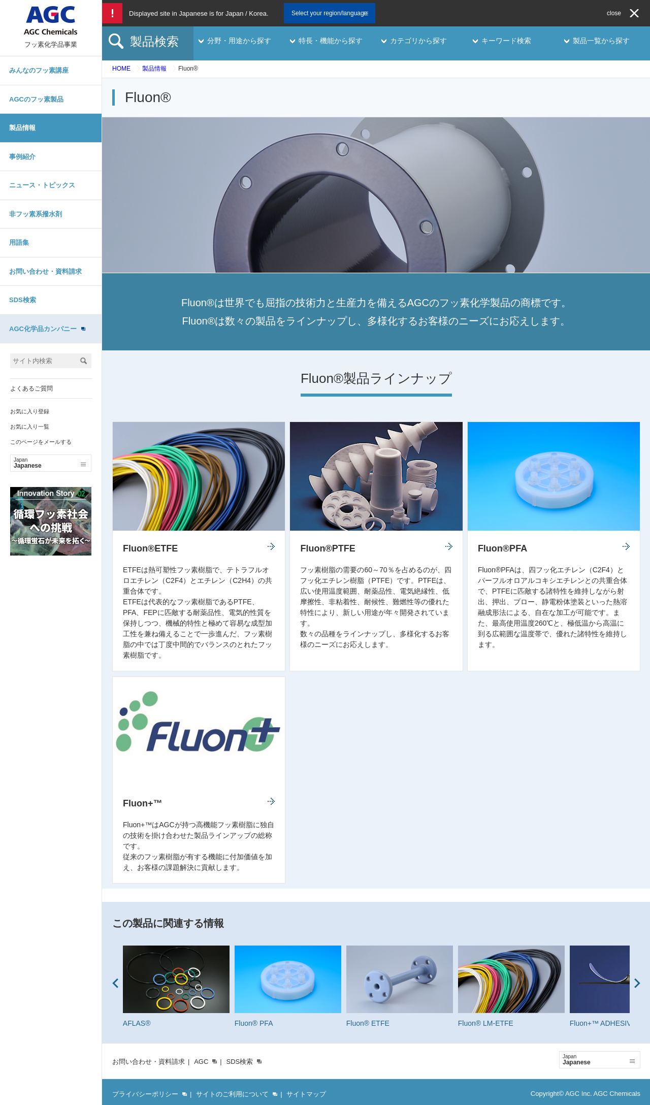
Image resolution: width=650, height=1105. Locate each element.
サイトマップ (306, 1094)
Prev (115, 983)
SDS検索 (22, 300)
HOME (121, 69)
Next (637, 983)
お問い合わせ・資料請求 (45, 271)
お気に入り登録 (29, 411)
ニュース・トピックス (42, 185)
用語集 (19, 242)
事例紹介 (22, 156)
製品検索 (154, 41)
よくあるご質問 (31, 388)
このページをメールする (41, 442)
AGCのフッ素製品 (36, 99)
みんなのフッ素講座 (39, 70)
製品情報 (22, 128)
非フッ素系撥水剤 (35, 214)
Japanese (50, 463)
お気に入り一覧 (29, 427)
